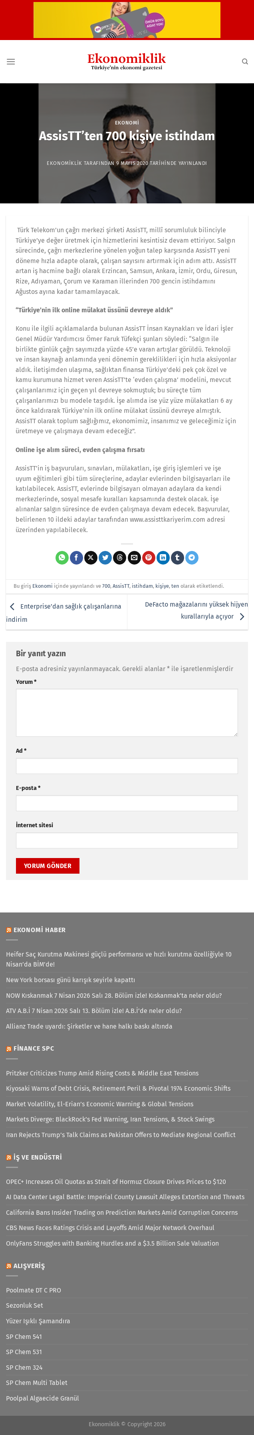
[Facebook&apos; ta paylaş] (76, 558)
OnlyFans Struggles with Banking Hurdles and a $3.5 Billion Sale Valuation (112, 1243)
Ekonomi (127, 123)
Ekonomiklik (64, 163)
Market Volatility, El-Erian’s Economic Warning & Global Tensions (99, 1104)
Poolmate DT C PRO (33, 1290)
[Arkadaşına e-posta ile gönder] (134, 558)
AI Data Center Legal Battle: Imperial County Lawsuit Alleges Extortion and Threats (125, 1197)
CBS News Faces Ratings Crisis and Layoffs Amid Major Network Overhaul (110, 1228)
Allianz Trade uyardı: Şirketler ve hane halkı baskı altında (89, 1026)
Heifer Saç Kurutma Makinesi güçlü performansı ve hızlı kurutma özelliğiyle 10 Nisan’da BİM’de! (119, 960)
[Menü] (11, 61)
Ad (21, 751)
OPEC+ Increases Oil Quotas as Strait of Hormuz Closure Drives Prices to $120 (116, 1182)
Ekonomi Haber (40, 930)
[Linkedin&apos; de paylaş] (163, 558)
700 (106, 586)
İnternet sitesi (34, 825)
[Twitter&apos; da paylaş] (105, 558)
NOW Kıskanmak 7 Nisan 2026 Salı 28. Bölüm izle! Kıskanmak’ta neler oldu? (114, 995)
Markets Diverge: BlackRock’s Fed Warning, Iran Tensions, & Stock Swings (110, 1119)
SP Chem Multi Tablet (36, 1383)
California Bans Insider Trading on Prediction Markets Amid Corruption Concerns (122, 1212)
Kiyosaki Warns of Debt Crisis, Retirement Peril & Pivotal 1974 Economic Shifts (118, 1088)
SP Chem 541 (24, 1337)
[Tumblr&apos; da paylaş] (177, 558)
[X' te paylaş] (90, 558)
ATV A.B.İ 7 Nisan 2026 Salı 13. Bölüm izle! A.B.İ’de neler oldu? (94, 1011)
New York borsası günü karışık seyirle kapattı (70, 980)
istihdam (142, 586)
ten (175, 586)
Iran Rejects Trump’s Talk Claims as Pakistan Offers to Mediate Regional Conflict (121, 1135)
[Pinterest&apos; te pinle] (148, 558)
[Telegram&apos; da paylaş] (191, 558)
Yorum (26, 682)
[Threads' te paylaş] (119, 558)
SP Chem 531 (24, 1352)
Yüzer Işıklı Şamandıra (38, 1321)
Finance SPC (34, 1048)
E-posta (28, 788)
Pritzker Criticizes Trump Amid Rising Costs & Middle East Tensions (102, 1073)
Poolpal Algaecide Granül (42, 1398)
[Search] (245, 61)
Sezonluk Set (24, 1305)
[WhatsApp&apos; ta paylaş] (62, 558)
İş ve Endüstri (38, 1157)
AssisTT (121, 586)
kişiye (162, 586)
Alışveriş (29, 1266)
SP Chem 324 (24, 1367)
